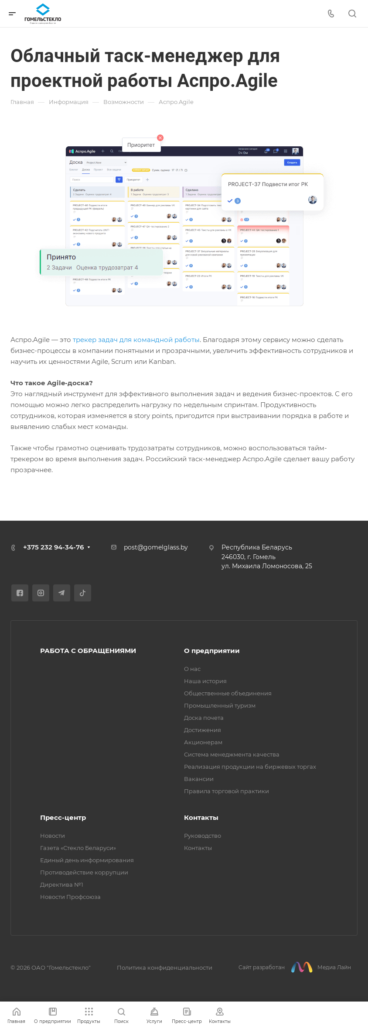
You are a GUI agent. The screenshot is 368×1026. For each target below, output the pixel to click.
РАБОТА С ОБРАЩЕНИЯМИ (88, 650)
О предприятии (212, 650)
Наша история (205, 680)
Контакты (201, 817)
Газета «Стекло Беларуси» (78, 847)
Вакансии (199, 778)
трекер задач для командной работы (136, 339)
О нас (192, 668)
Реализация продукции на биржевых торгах (250, 766)
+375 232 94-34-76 (53, 547)
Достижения (202, 729)
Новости (52, 835)
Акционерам (203, 742)
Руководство (202, 835)
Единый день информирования (87, 860)
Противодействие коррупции (84, 872)
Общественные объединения (228, 693)
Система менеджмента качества (231, 754)
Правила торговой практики (226, 791)
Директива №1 (61, 884)
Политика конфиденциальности (164, 967)
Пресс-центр (63, 817)
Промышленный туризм (220, 705)
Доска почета (204, 717)
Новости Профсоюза (70, 896)
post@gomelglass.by (156, 547)
